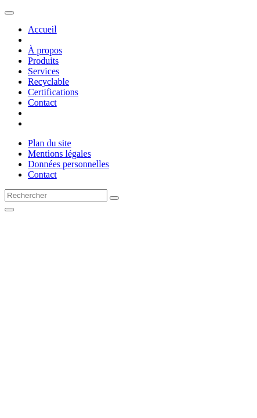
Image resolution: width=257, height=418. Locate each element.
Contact (42, 102)
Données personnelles (68, 164)
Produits (43, 61)
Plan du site (49, 143)
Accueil (42, 29)
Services (43, 71)
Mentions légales (59, 153)
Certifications (53, 92)
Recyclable (48, 82)
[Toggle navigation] (9, 13)
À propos (45, 50)
